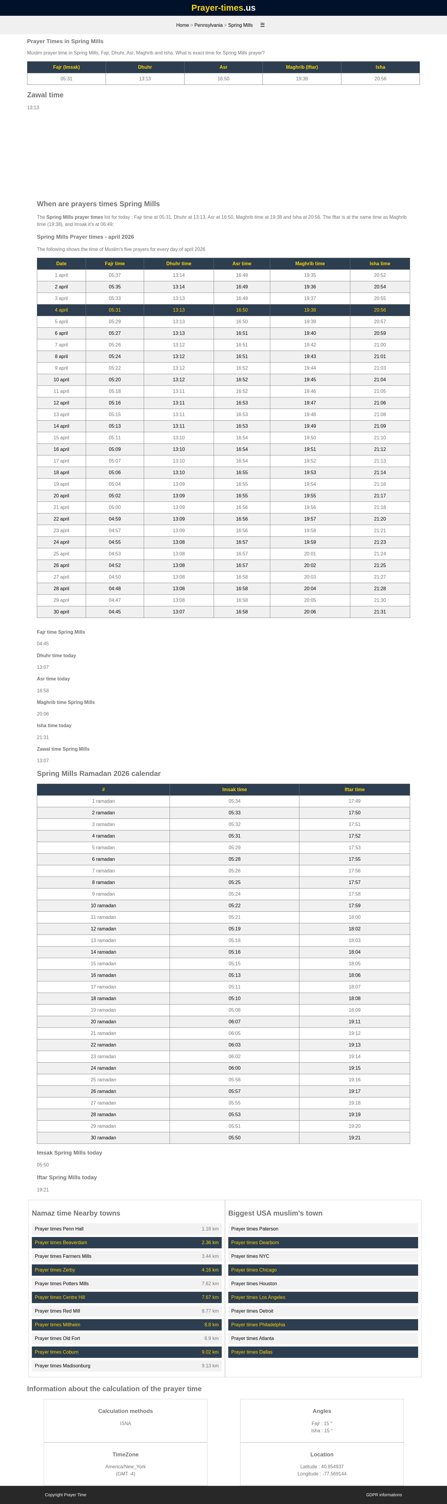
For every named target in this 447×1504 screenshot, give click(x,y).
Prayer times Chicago (254, 1269)
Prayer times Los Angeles (258, 1297)
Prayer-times (217, 8)
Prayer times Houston (254, 1283)
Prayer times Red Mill (57, 1311)
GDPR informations (384, 1494)
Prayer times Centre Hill (60, 1297)
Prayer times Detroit (252, 1311)
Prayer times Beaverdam (61, 1242)
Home (182, 25)
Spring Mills (240, 25)
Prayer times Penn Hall (59, 1228)
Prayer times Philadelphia (258, 1324)
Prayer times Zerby (55, 1269)
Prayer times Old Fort (57, 1338)
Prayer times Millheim (57, 1324)
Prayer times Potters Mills (62, 1283)
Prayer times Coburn (57, 1352)
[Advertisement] (223, 152)
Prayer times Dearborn (255, 1242)
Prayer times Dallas (252, 1352)
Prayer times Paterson (254, 1228)
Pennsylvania (208, 25)
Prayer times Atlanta (252, 1338)
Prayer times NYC (250, 1256)
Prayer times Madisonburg (62, 1365)
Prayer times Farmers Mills (63, 1256)
